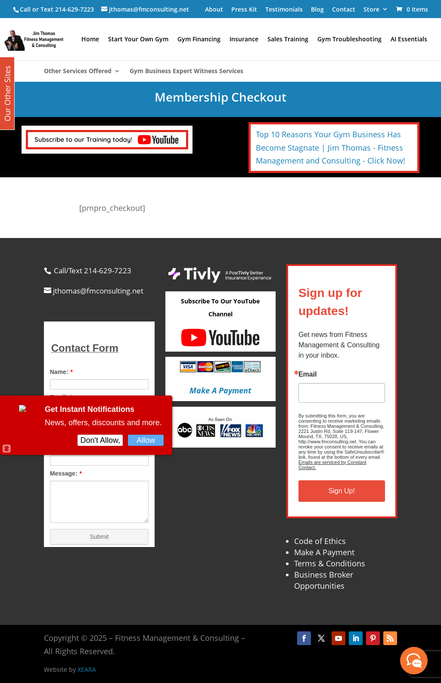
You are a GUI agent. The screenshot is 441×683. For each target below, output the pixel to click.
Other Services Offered (78, 71)
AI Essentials (409, 39)
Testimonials (284, 9)
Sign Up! (342, 490)
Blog (317, 9)
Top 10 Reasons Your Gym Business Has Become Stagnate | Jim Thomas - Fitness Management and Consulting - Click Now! (330, 147)
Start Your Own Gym (138, 39)
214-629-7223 (74, 9)
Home (90, 39)
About (214, 9)
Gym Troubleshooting (349, 39)
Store (371, 9)
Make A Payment (324, 552)
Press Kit (244, 9)
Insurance (244, 39)
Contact (343, 9)
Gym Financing (198, 39)
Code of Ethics (320, 541)
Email (307, 374)
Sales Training (287, 39)
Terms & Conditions (329, 563)
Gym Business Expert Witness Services (186, 71)
